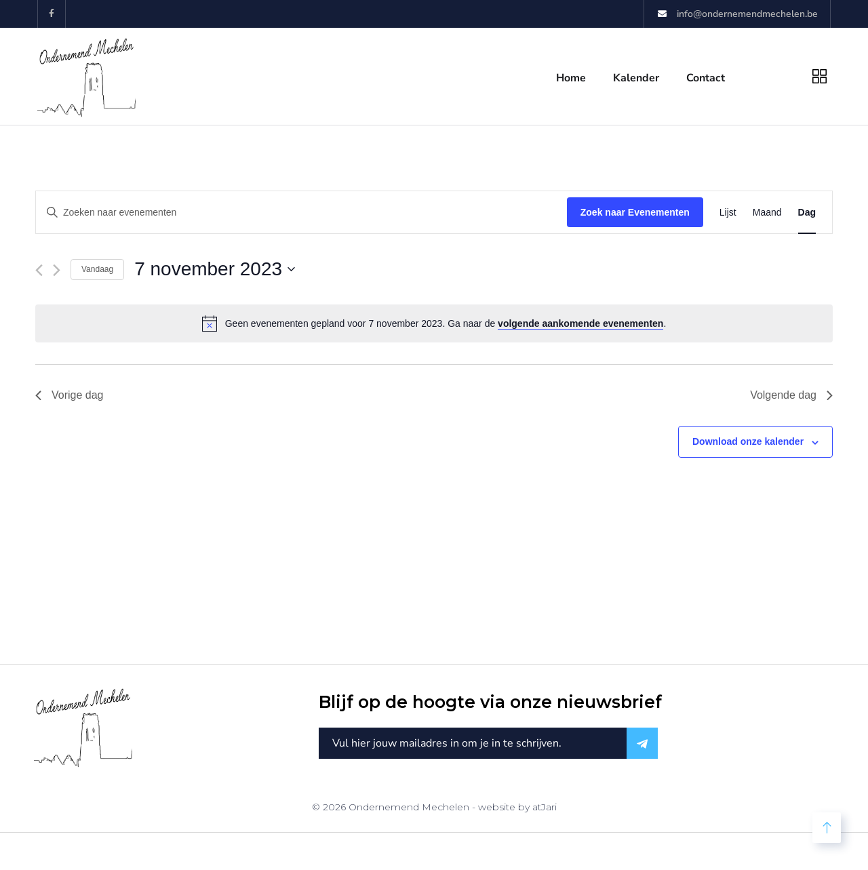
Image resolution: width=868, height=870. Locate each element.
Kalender (636, 78)
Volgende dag (791, 395)
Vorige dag (69, 395)
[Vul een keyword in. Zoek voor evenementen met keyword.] (301, 212)
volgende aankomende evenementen (580, 323)
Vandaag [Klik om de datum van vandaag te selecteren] (97, 269)
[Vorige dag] (39, 270)
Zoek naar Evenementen (635, 212)
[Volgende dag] (56, 270)
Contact (705, 78)
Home (571, 78)
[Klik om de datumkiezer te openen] (214, 269)
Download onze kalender (748, 441)
